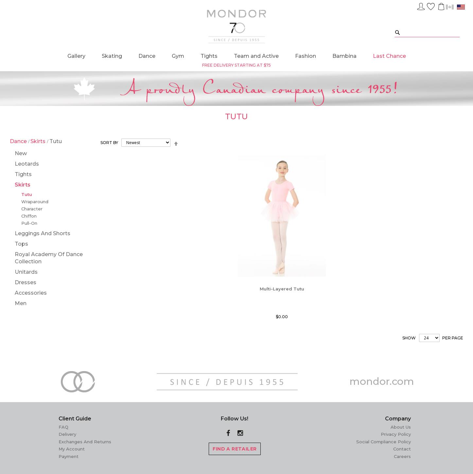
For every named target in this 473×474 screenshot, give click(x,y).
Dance (19, 141)
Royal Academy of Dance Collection (49, 258)
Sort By (109, 142)
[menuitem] (76, 56)
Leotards (27, 164)
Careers (402, 456)
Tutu (26, 194)
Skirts (38, 141)
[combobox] (427, 32)
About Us (401, 427)
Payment (69, 456)
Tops (21, 244)
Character (32, 208)
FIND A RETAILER (234, 449)
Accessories (31, 293)
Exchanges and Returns (85, 441)
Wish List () (431, 5)
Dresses (25, 282)
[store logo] (236, 26)
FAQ (63, 427)
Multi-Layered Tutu (282, 288)
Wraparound (34, 201)
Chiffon (29, 216)
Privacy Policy (396, 434)
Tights (23, 174)
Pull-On (29, 223)
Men (20, 303)
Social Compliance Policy (383, 441)
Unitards (26, 272)
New (21, 153)
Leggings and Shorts (42, 233)
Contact (402, 448)
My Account (72, 448)
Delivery (67, 434)
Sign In (421, 5)
